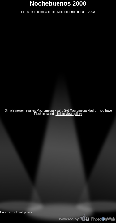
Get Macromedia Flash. (80, 110)
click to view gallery (68, 114)
